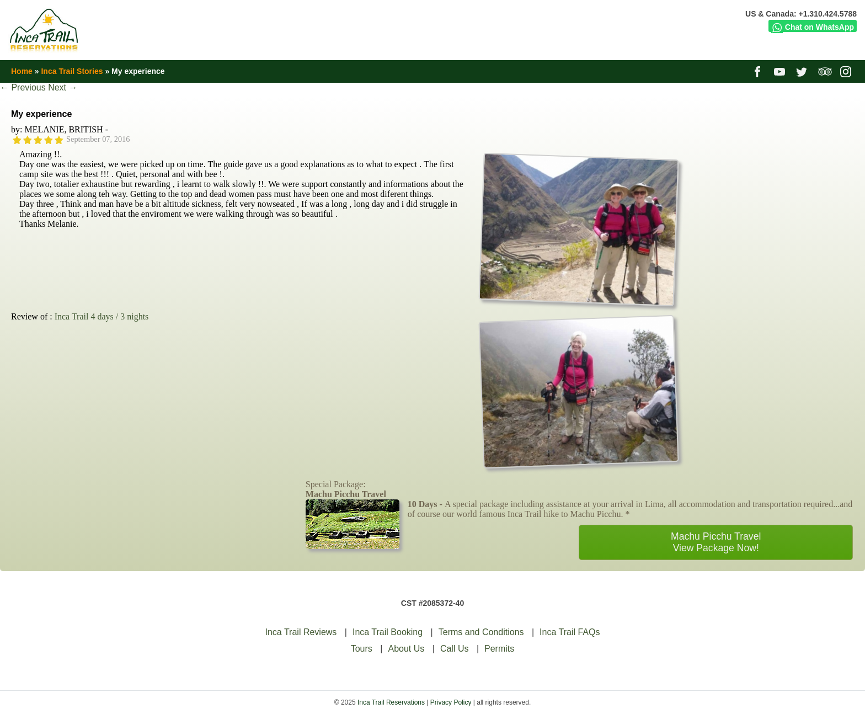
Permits (499, 648)
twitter (803, 71)
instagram (847, 71)
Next (62, 87)
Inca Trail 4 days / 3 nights (102, 316)
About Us (406, 648)
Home (22, 71)
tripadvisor (825, 71)
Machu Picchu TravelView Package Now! (716, 542)
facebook (759, 71)
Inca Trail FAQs (570, 632)
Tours (361, 648)
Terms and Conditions (481, 632)
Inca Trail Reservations (391, 702)
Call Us (454, 648)
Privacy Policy (451, 702)
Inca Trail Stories (72, 71)
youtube (781, 71)
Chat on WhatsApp (812, 27)
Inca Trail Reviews (301, 632)
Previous (23, 87)
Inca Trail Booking (388, 632)
